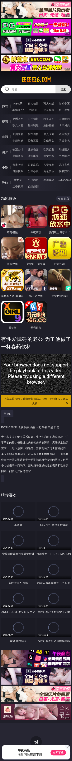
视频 (5, 121)
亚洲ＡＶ (17, 119)
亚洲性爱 (17, 134)
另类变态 (64, 140)
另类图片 (64, 156)
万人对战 (48, 103)
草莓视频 (48, 180)
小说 (5, 167)
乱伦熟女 (48, 140)
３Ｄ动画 (64, 119)
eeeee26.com (36, 79)
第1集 (7, 414)
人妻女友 (48, 164)
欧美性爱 (64, 134)
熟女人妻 (17, 125)
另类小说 (33, 171)
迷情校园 (17, 171)
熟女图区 (48, 156)
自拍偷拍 (33, 119)
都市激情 (17, 164)
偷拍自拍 (33, 134)
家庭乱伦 (33, 164)
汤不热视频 (64, 180)
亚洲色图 (33, 149)
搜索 (63, 89)
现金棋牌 (48, 110)
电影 (5, 137)
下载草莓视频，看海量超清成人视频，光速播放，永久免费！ (36, 401)
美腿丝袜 (17, 156)
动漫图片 (64, 149)
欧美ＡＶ (48, 119)
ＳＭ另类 (64, 125)
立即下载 (58, 752)
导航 (5, 183)
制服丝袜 (17, 140)
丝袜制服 (33, 125)
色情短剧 (33, 186)
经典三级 (33, 140)
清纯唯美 (33, 156)
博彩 (5, 106)
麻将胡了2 (18, 110)
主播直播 (48, 125)
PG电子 (17, 103)
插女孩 (18, 180)
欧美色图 (48, 149)
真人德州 (33, 103)
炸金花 (33, 110)
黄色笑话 (48, 171)
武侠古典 (64, 164)
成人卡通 (48, 134)
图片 (5, 152)
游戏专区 (64, 103)
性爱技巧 (64, 171)
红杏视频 (17, 186)
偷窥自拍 (17, 149)
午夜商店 (33, 180)
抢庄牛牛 (64, 110)
